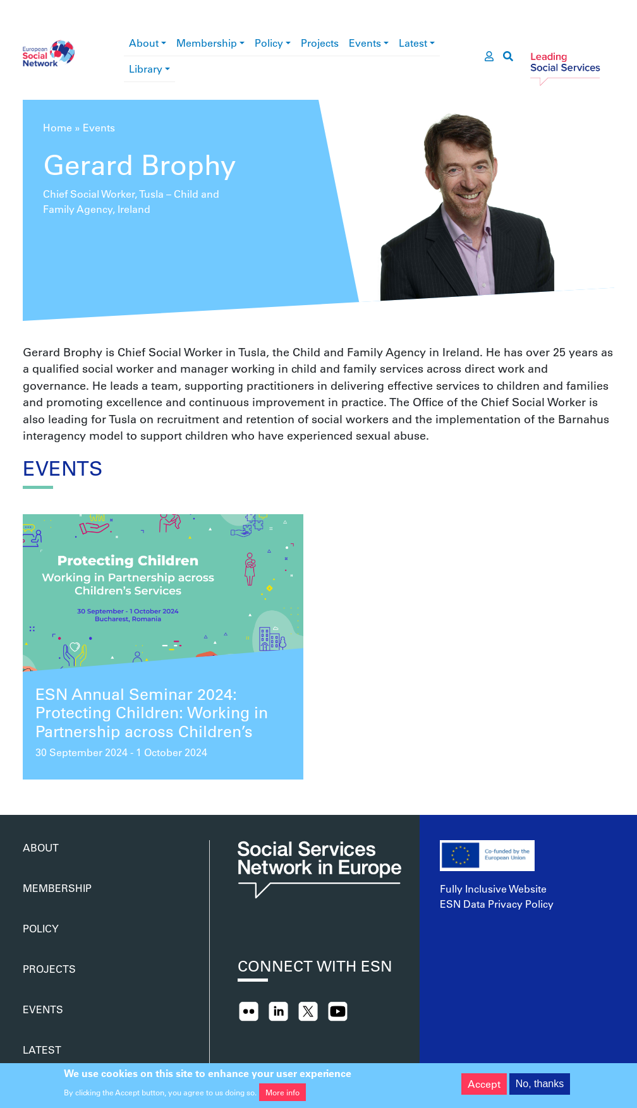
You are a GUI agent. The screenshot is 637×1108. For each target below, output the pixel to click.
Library (145, 68)
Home (57, 127)
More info (282, 1095)
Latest (413, 42)
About (144, 42)
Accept (484, 1086)
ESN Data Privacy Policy (497, 903)
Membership (206, 42)
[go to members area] (489, 56)
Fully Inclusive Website (493, 888)
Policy (269, 42)
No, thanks (540, 1086)
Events (365, 42)
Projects (320, 42)
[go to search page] (508, 56)
